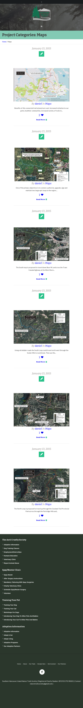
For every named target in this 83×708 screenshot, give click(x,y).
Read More (41, 120)
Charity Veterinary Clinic (12, 586)
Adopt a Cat (8, 635)
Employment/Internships (13, 552)
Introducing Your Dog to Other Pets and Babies (21, 616)
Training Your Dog (10, 605)
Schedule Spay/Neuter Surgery (15, 589)
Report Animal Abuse (11, 563)
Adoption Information (11, 545)
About (25, 664)
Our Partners (62, 664)
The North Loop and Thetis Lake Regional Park (41, 386)
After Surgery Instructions (13, 578)
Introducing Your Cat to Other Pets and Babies (21, 620)
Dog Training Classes (11, 548)
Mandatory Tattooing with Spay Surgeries (19, 582)
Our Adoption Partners (12, 646)
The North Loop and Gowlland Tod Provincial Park (41, 462)
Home (4, 42)
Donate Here (41, 664)
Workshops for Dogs (11, 612)
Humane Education (11, 556)
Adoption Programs (11, 642)
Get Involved (52, 664)
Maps (48, 103)
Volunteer (7, 593)
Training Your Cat (10, 609)
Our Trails (32, 664)
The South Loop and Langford (41, 222)
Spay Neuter (8, 575)
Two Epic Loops (41, 142)
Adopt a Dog (8, 639)
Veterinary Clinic (10, 559)
